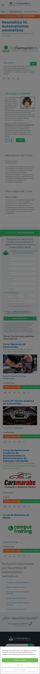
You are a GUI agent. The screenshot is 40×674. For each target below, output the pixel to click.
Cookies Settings (20, 670)
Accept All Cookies (20, 660)
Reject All (20, 665)
